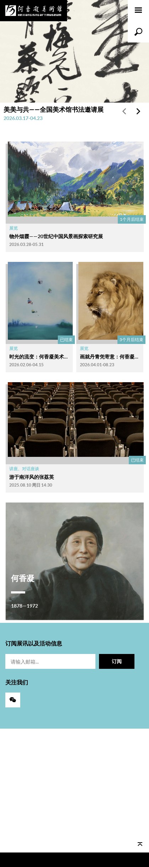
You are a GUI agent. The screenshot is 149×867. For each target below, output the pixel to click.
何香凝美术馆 (33, 10)
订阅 (117, 661)
